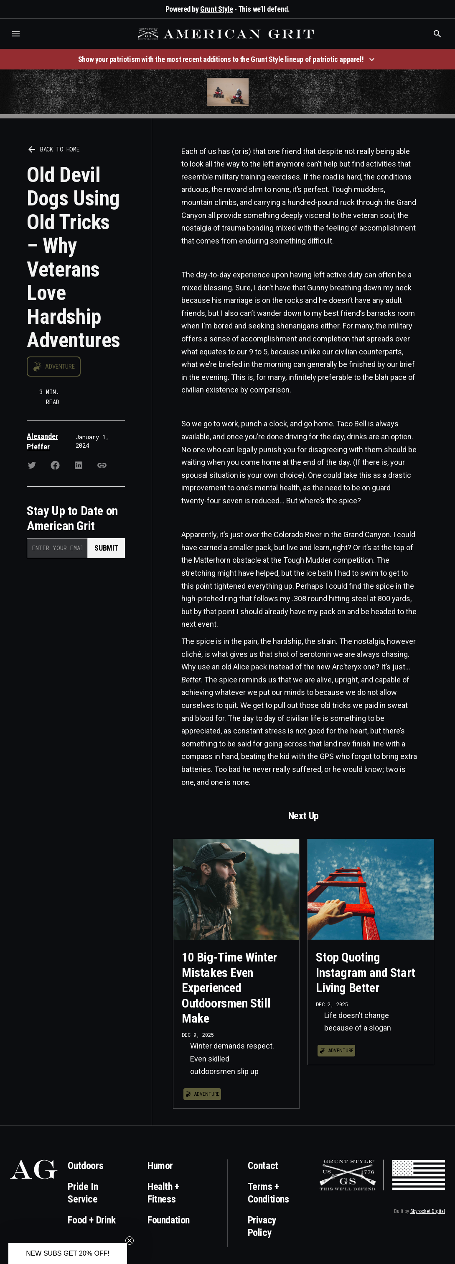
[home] (227, 34)
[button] (15, 33)
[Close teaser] (129, 1240)
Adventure (60, 366)
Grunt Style (216, 9)
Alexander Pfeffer (42, 441)
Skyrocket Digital (427, 1211)
